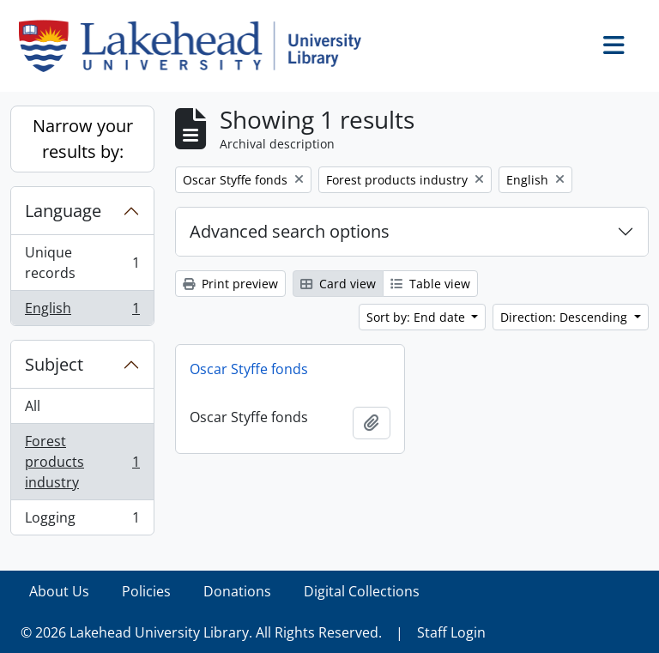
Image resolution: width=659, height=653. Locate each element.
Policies (146, 591)
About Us (59, 591)
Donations (237, 591)
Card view (338, 283)
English (82, 311)
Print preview (230, 283)
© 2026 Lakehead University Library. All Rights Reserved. (201, 632)
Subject (54, 364)
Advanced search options (290, 231)
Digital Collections (362, 591)
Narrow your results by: (83, 138)
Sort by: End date (417, 317)
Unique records (82, 262)
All (32, 405)
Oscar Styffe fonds (249, 369)
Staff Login (451, 632)
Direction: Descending (565, 317)
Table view (430, 283)
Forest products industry (82, 462)
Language (63, 210)
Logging (82, 521)
